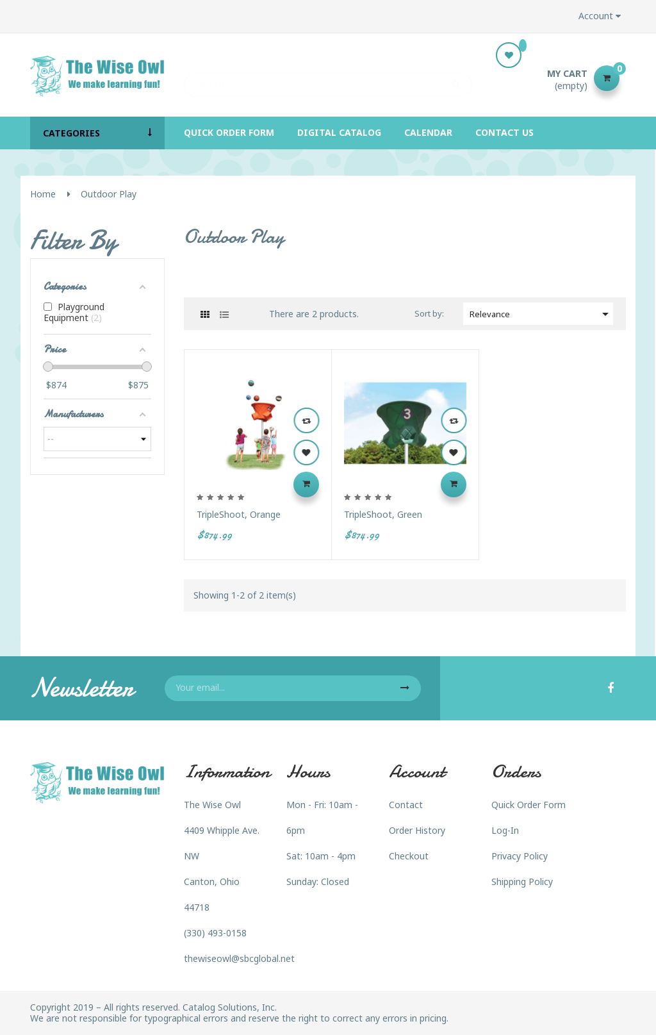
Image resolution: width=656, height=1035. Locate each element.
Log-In (505, 830)
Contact (406, 805)
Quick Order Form (528, 805)
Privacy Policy (519, 856)
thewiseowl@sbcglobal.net (239, 958)
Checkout (409, 856)
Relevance (541, 314)
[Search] (328, 78)
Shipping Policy (522, 881)
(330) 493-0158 (215, 933)
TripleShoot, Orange (239, 514)
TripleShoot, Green (383, 514)
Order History (417, 830)
